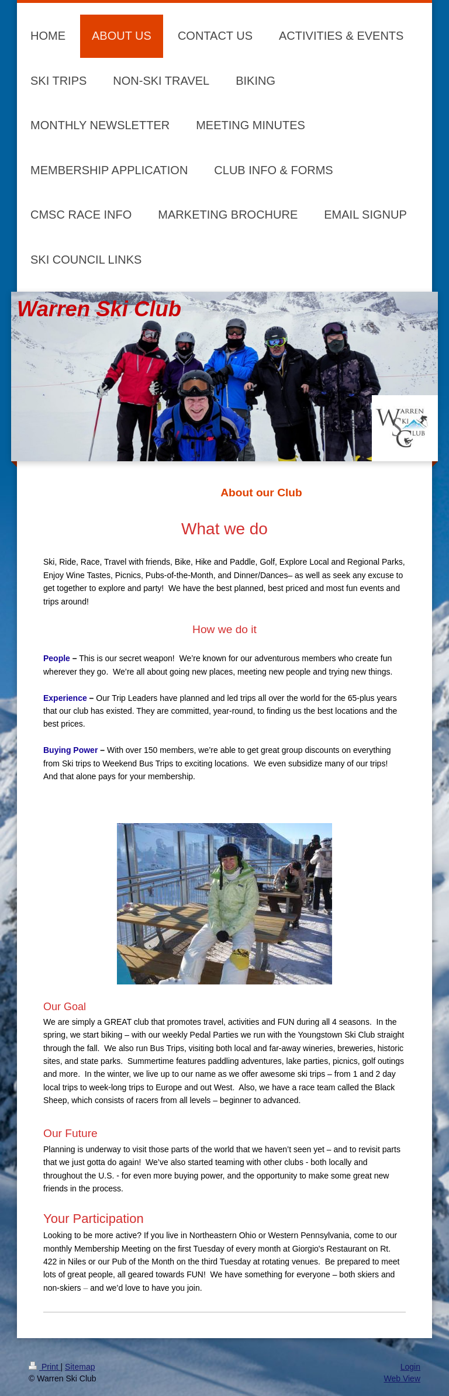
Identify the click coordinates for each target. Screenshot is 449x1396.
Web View (402, 1378)
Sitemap (80, 1366)
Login (410, 1366)
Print (45, 1366)
